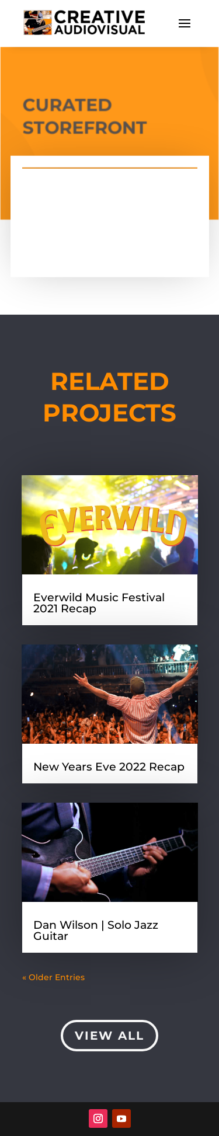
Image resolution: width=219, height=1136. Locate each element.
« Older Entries (53, 977)
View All (109, 1036)
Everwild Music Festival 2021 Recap (99, 603)
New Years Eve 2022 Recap (109, 766)
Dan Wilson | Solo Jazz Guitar (95, 930)
